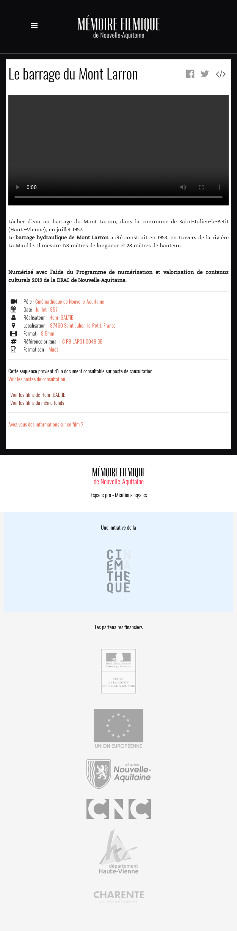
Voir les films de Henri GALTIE (37, 394)
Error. (118, 150)
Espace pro (101, 495)
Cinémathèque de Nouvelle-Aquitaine (69, 301)
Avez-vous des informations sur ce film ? (45, 424)
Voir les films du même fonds (37, 402)
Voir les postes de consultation (80, 375)
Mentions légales (131, 495)
